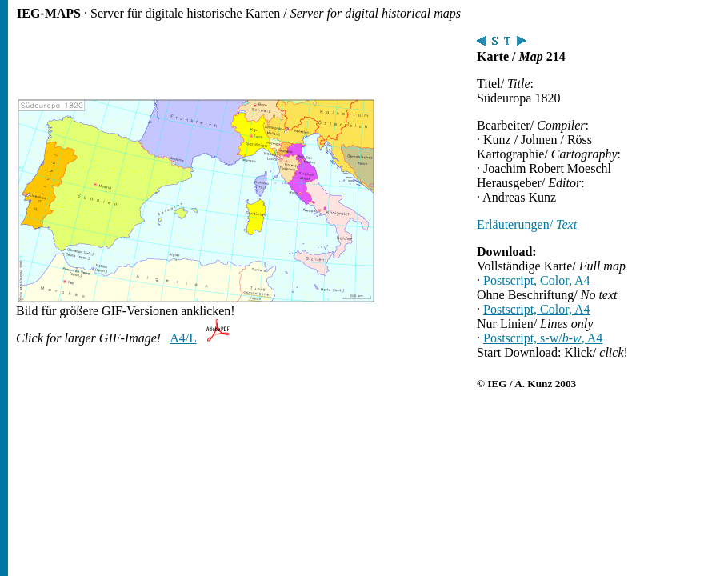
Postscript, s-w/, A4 (542, 338)
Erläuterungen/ (527, 224)
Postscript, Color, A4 (536, 280)
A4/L (183, 338)
